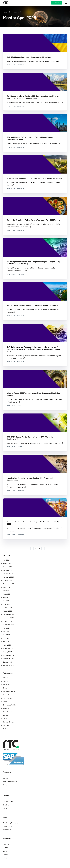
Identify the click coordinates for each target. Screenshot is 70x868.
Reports (5, 715)
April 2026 (6, 560)
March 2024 (7, 645)
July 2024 (6, 631)
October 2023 (7, 662)
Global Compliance (9, 691)
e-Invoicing (6, 685)
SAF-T (5, 719)
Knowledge (6, 695)
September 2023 (8, 665)
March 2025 (7, 604)
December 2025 (8, 574)
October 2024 (7, 621)
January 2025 (7, 611)
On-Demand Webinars (10, 705)
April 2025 (6, 601)
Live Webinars (7, 698)
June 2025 (6, 594)
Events (5, 688)
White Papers (7, 729)
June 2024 (6, 635)
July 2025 (6, 591)
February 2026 (7, 567)
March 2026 (7, 563)
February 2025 (7, 608)
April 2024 (6, 642)
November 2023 (8, 659)
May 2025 (6, 597)
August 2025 (7, 587)
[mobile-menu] (65, 2)
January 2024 (7, 652)
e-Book (5, 681)
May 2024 (6, 638)
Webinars (6, 725)
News (5, 702)
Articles (5, 678)
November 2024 (8, 618)
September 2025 (8, 584)
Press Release (7, 712)
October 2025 (7, 580)
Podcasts (6, 708)
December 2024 (8, 614)
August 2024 (7, 628)
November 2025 (8, 577)
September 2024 (8, 625)
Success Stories (8, 722)
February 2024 (8, 648)
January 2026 (7, 570)
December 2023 (8, 655)
